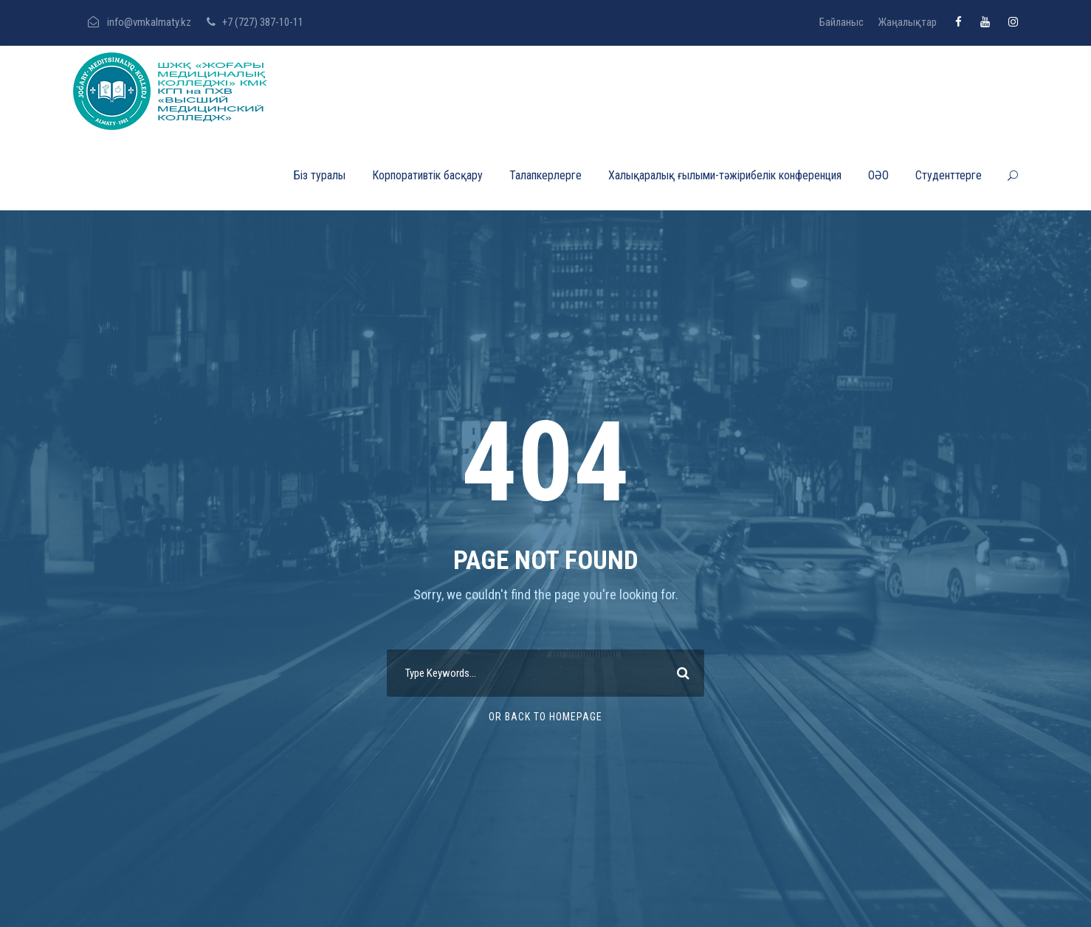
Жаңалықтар (907, 22)
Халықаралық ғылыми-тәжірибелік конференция (725, 175)
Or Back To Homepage (545, 717)
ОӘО (878, 175)
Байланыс (841, 22)
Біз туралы (319, 175)
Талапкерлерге (545, 175)
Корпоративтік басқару (427, 175)
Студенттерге (948, 175)
